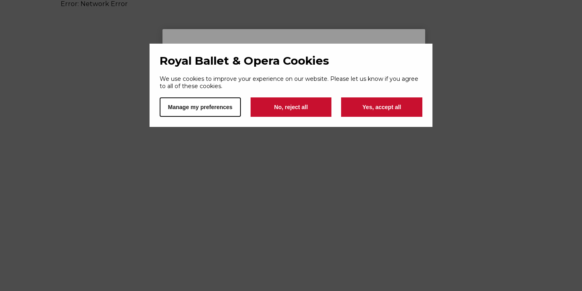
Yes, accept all (382, 107)
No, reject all (291, 107)
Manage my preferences (200, 107)
